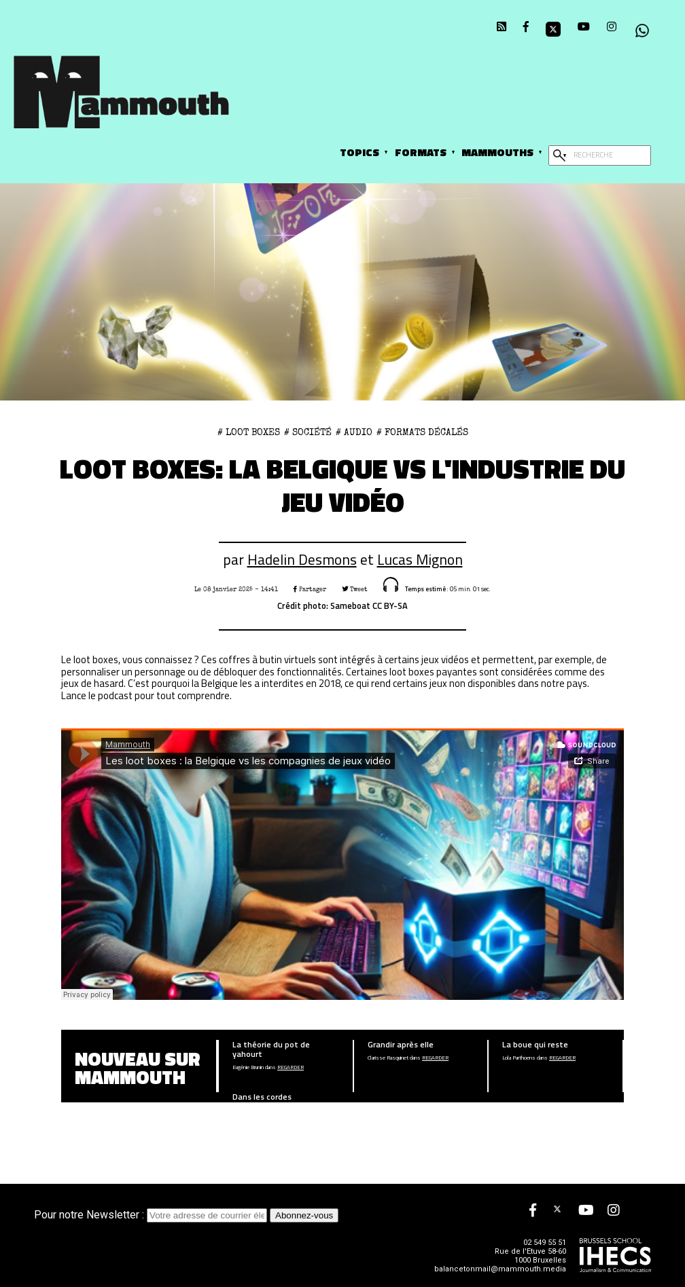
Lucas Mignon (420, 559)
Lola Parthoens (518, 1058)
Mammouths (497, 152)
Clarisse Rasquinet (388, 1058)
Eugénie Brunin (248, 1067)
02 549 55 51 (544, 1242)
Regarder (290, 1067)
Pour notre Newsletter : (152, 1214)
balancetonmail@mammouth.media (500, 1269)
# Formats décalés (422, 432)
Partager (310, 589)
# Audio (354, 432)
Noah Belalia (245, 1110)
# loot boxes (248, 432)
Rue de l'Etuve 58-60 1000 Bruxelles (530, 1256)
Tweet (355, 589)
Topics (359, 152)
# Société (308, 432)
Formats (420, 152)
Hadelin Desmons (302, 559)
